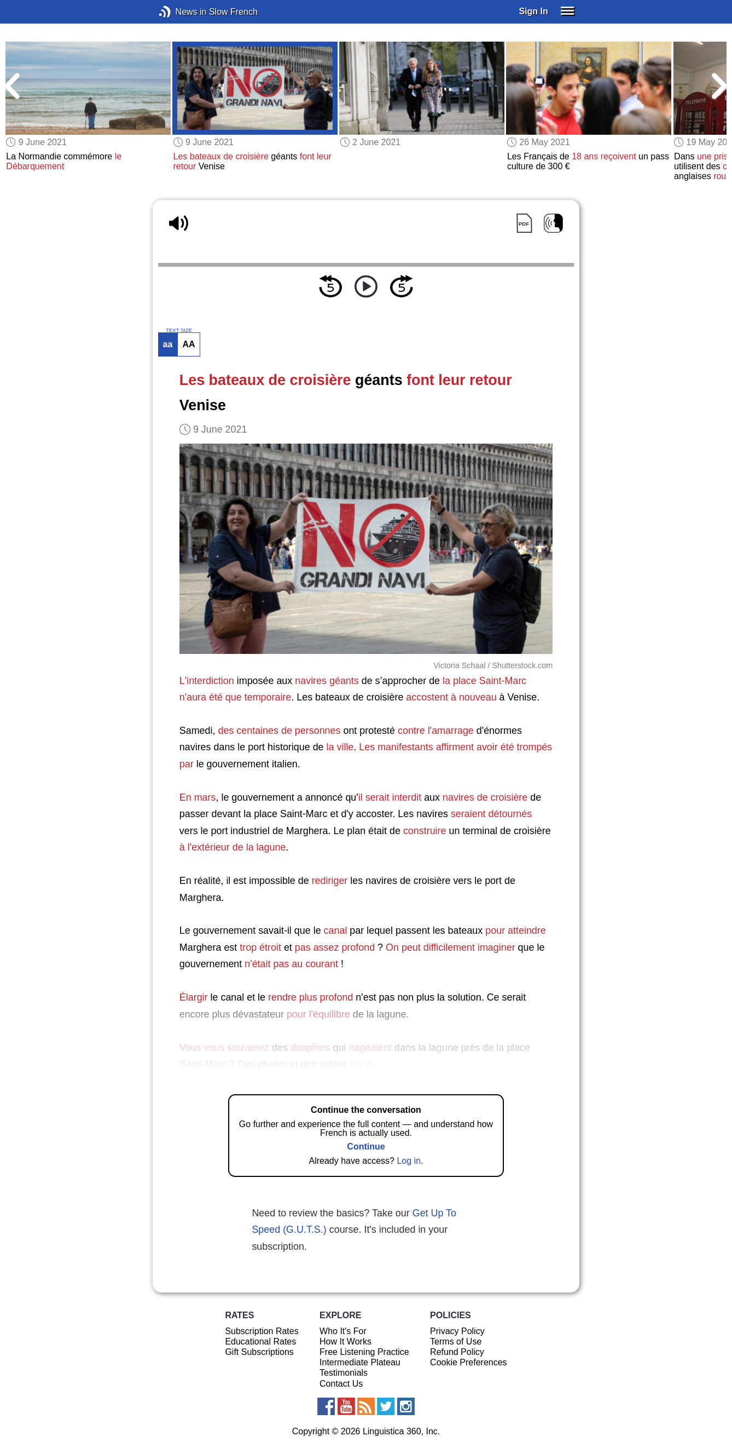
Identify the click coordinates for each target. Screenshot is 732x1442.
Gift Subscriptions (259, 1352)
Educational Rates (260, 1341)
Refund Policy (457, 1352)
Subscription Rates (261, 1331)
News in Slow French (181, 11)
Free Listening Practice (364, 1352)
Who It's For (343, 1331)
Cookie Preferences (468, 1362)
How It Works (345, 1341)
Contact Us (341, 1383)
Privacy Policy (457, 1331)
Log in (409, 1160)
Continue (366, 1146)
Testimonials (343, 1372)
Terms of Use (455, 1341)
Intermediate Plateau (359, 1362)
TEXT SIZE (179, 330)
